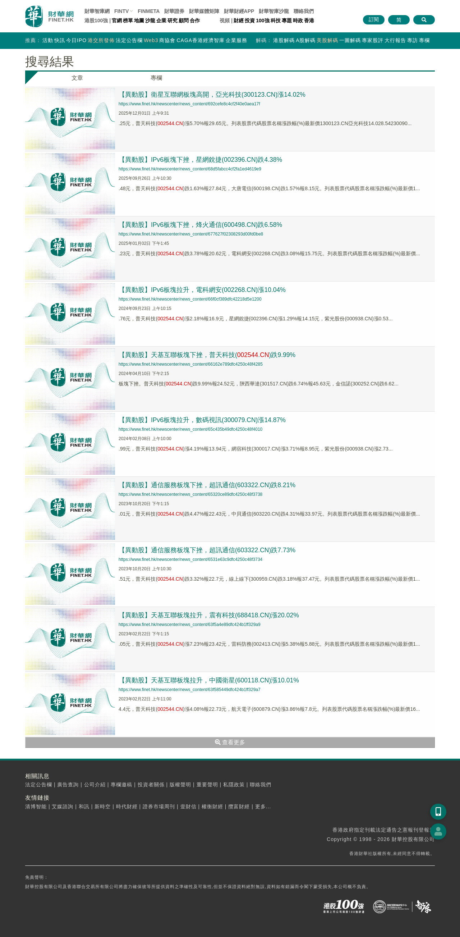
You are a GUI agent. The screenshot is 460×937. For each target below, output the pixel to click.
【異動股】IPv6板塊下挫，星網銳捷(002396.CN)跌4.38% (201, 159)
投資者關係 (151, 784)
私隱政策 (234, 784)
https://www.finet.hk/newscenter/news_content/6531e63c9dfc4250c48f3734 (190, 559)
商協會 (167, 40)
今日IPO (76, 40)
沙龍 (150, 20)
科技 (276, 20)
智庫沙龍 (274, 11)
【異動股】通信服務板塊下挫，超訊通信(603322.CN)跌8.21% (208, 485)
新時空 (103, 806)
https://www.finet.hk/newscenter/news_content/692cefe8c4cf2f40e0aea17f (189, 103)
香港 (309, 20)
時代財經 (127, 806)
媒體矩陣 (204, 11)
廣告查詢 (68, 784)
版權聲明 (180, 784)
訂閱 (374, 19)
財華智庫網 (97, 11)
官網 (117, 20)
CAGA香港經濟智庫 (200, 40)
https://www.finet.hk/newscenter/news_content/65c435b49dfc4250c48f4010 (190, 429)
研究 (172, 20)
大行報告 (395, 40)
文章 (77, 78)
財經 (239, 20)
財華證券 (174, 11)
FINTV (121, 11)
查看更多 (230, 742)
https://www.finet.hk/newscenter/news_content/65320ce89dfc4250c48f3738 (190, 494)
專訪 (412, 40)
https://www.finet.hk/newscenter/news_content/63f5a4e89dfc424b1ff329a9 (190, 624)
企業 (161, 20)
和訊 (84, 806)
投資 (250, 20)
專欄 (424, 40)
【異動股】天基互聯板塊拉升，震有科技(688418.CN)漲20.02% (209, 615)
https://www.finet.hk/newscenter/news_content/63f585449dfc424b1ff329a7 (190, 689)
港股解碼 (284, 40)
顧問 (184, 20)
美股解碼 (327, 40)
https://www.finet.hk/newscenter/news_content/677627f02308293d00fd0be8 (191, 234)
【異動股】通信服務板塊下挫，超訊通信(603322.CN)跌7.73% (208, 550)
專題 (287, 20)
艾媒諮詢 (62, 806)
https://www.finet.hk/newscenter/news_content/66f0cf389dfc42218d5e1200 (190, 299)
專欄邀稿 (121, 784)
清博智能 (36, 806)
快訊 (59, 40)
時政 (298, 20)
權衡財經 (212, 806)
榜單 (128, 20)
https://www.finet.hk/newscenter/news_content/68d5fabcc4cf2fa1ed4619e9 (190, 169)
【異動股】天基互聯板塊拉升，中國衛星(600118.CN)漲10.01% (209, 680)
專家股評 (372, 40)
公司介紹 (95, 784)
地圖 (139, 20)
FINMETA (149, 11)
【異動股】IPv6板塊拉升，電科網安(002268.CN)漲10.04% (203, 289)
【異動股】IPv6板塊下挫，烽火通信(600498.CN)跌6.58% (201, 224)
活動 (47, 40)
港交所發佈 (101, 40)
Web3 (151, 40)
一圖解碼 (350, 40)
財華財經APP (239, 11)
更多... (263, 806)
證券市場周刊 (159, 806)
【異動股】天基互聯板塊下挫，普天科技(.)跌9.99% (208, 354)
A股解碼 (306, 40)
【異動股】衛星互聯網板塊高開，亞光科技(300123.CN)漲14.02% (213, 94)
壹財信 (188, 806)
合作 (195, 20)
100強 (262, 20)
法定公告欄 (129, 40)
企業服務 (236, 40)
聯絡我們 (304, 11)
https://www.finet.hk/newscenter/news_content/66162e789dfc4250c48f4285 (191, 364)
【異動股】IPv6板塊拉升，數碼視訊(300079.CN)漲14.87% (203, 420)
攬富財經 (239, 806)
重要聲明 (207, 784)
